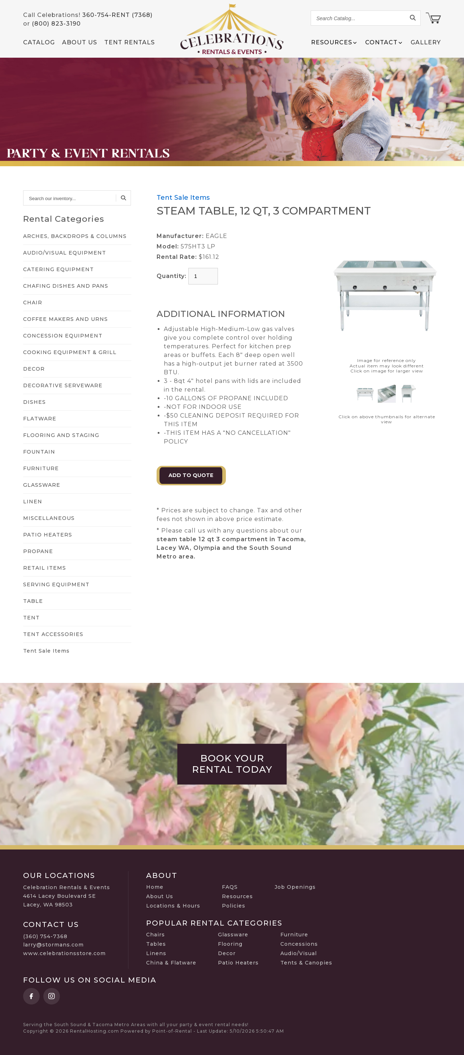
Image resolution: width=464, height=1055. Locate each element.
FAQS (230, 887)
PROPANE (38, 551)
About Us (79, 42)
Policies (233, 905)
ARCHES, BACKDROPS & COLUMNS (75, 236)
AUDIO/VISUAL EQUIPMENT (64, 253)
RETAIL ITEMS (44, 568)
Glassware (233, 934)
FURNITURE (41, 468)
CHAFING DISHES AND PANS (65, 286)
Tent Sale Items (46, 651)
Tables (156, 944)
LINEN (32, 501)
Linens (156, 953)
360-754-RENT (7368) (117, 15)
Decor (227, 953)
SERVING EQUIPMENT (56, 584)
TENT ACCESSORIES (53, 634)
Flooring (230, 944)
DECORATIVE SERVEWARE (62, 385)
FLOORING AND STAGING (61, 435)
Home (154, 887)
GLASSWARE (41, 485)
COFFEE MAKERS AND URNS (65, 319)
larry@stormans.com (53, 944)
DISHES (34, 402)
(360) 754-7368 (45, 936)
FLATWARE (39, 418)
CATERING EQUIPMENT (58, 269)
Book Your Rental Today (232, 764)
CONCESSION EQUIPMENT (62, 335)
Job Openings (295, 887)
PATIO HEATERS (47, 534)
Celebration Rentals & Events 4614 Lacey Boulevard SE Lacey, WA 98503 (66, 896)
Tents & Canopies (306, 962)
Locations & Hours (173, 905)
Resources (237, 896)
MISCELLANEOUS (49, 518)
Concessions (299, 944)
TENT (31, 617)
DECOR (34, 369)
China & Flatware (171, 962)
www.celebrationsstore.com (64, 953)
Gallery (426, 42)
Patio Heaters (238, 962)
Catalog (39, 42)
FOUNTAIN (39, 452)
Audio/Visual (298, 953)
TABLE (33, 601)
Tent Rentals (129, 42)
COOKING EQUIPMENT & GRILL (70, 352)
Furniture (294, 934)
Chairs (155, 934)
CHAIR (32, 302)
